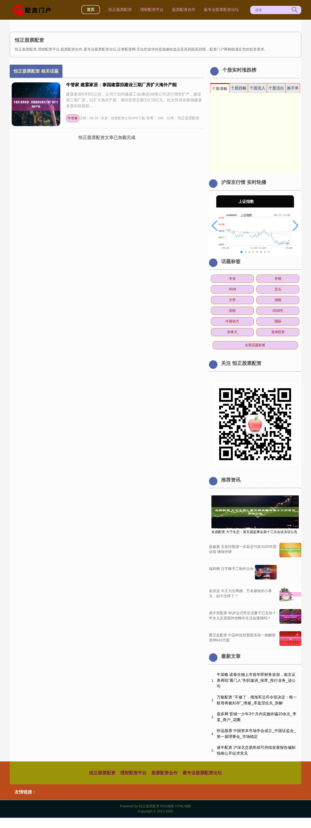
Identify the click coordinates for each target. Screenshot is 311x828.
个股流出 (276, 88)
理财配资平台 (152, 10)
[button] (214, 225)
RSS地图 (167, 806)
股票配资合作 (183, 10)
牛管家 (73, 118)
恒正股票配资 (120, 10)
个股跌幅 (238, 88)
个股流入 (257, 88)
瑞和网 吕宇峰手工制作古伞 (231, 569)
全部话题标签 (255, 345)
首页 (91, 10)
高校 (232, 310)
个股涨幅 (219, 88)
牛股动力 (232, 321)
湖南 (278, 300)
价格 (278, 278)
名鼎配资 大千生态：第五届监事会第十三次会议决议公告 (254, 532)
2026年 (277, 310)
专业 (232, 278)
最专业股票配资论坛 (221, 10)
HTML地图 (183, 806)
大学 (232, 300)
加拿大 (232, 332)
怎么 (278, 289)
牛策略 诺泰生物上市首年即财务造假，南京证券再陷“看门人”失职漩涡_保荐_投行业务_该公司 (256, 680)
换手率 (293, 88)
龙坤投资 (278, 332)
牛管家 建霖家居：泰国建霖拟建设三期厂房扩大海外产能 (121, 84)
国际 (278, 321)
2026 (232, 289)
